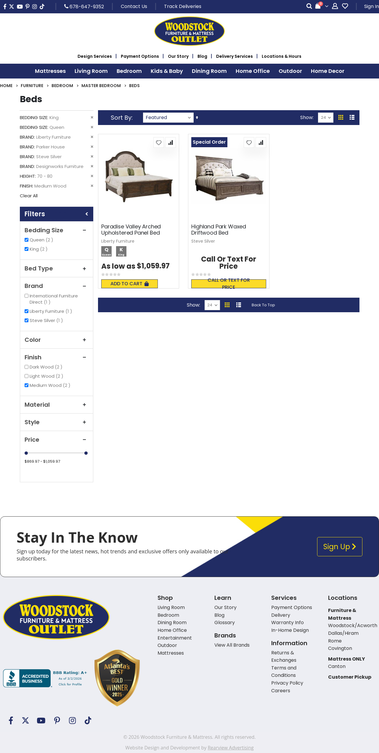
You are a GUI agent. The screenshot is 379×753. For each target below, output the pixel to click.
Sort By (121, 117)
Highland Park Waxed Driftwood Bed (218, 229)
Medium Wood (51, 385)
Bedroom (62, 86)
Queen (42, 240)
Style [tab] (57, 422)
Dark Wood (47, 367)
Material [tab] (57, 404)
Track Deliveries (182, 6)
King (39, 249)
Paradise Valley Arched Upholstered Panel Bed (131, 229)
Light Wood (47, 376)
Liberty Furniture (52, 311)
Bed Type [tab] (57, 268)
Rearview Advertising (230, 747)
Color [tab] (57, 340)
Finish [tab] (57, 357)
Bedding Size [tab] (57, 230)
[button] (158, 142)
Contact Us (134, 6)
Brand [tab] (57, 286)
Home (6, 86)
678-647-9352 (84, 6)
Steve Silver (47, 320)
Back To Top (263, 305)
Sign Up (339, 547)
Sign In (371, 6)
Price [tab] (57, 439)
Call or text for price (229, 283)
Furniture (32, 86)
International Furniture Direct (54, 299)
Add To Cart (129, 283)
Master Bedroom (101, 86)
